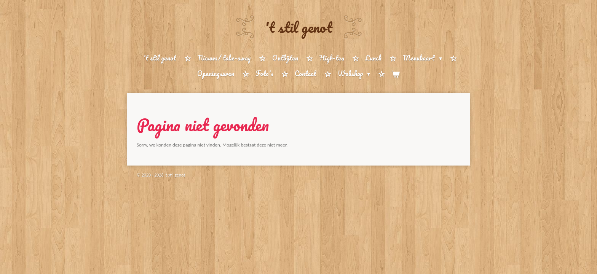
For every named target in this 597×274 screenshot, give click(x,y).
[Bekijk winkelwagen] (395, 74)
